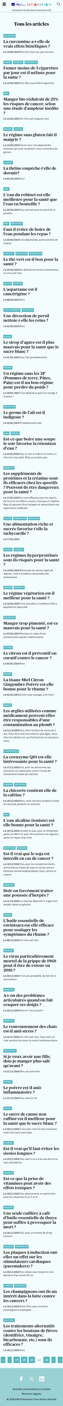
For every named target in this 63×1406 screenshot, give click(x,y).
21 (31, 1360)
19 (16, 1360)
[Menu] (4, 4)
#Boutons (9, 1320)
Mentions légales (31, 1393)
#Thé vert (8, 253)
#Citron (8, 647)
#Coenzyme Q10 (11, 751)
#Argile (7, 705)
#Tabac (7, 62)
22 (39, 1360)
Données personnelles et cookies (32, 1389)
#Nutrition (9, 36)
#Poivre (7, 1082)
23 (46, 1360)
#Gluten (18, 129)
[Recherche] (58, 4)
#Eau (6, 189)
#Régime (7, 129)
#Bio (6, 93)
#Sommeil (8, 1143)
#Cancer (18, 283)
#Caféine (8, 162)
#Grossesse (10, 1050)
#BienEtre (8, 468)
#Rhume (7, 674)
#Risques (18, 62)
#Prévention (31, 62)
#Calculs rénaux (11, 310)
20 (24, 1360)
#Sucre (7, 283)
